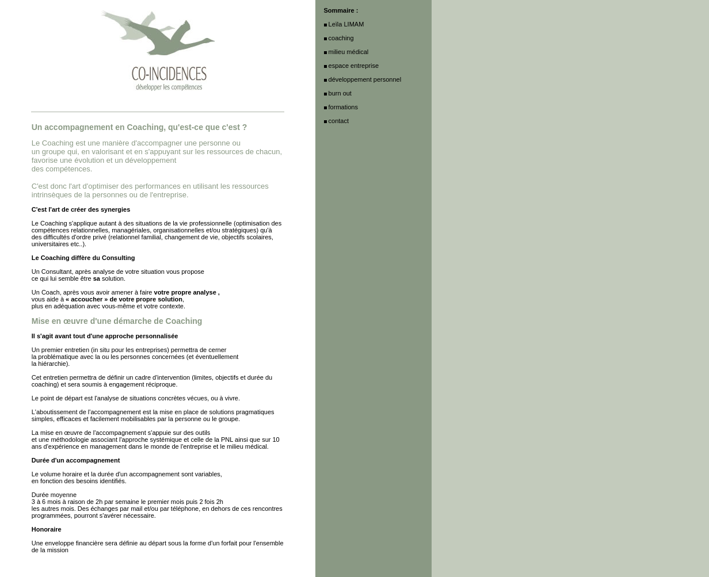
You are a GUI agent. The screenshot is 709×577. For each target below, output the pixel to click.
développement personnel (365, 79)
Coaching (53, 223)
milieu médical (349, 51)
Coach (50, 292)
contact (339, 120)
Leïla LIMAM (346, 24)
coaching (44, 384)
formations (343, 107)
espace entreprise (354, 65)
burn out (340, 93)
